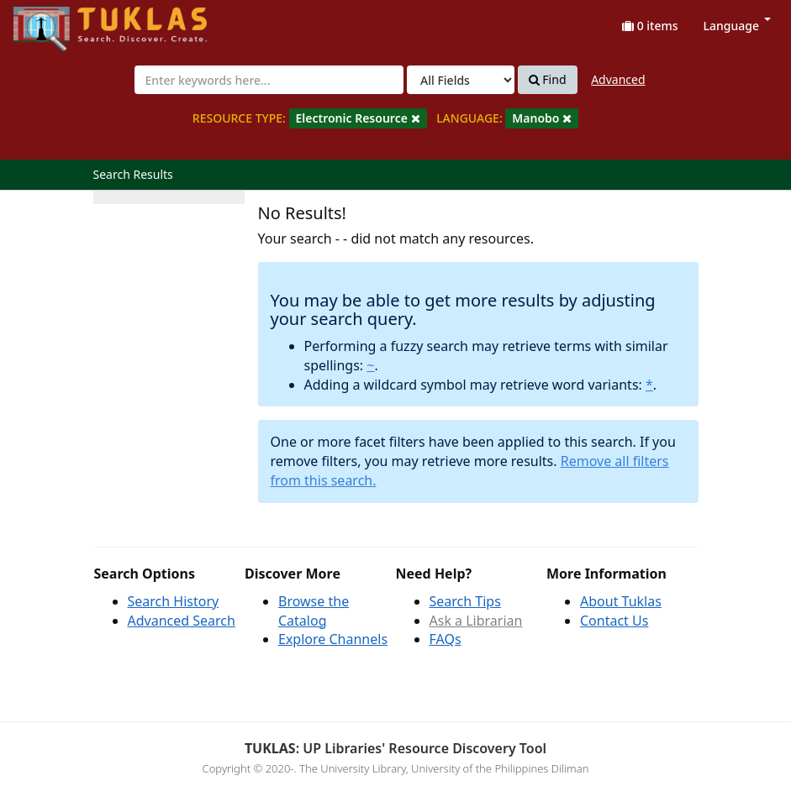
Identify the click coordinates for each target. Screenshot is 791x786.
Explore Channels (333, 639)
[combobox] (268, 80)
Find (548, 79)
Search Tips (465, 601)
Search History (173, 601)
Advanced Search (181, 620)
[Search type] (460, 80)
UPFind (54, 21)
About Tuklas (621, 601)
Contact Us (614, 620)
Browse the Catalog (313, 611)
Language (737, 26)
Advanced (618, 79)
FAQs (445, 639)
